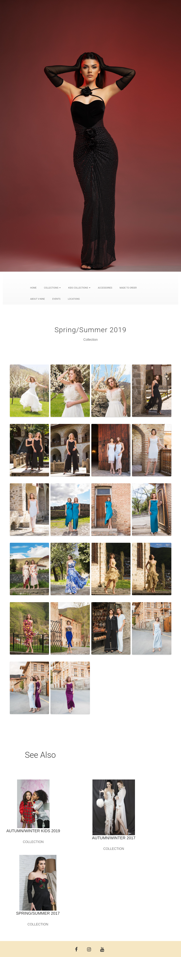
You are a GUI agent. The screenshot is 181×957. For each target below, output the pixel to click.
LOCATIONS (74, 299)
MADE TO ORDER (128, 288)
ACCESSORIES (105, 288)
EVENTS (56, 299)
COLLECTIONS (52, 288)
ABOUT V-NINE (37, 299)
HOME (33, 288)
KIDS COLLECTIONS (79, 288)
